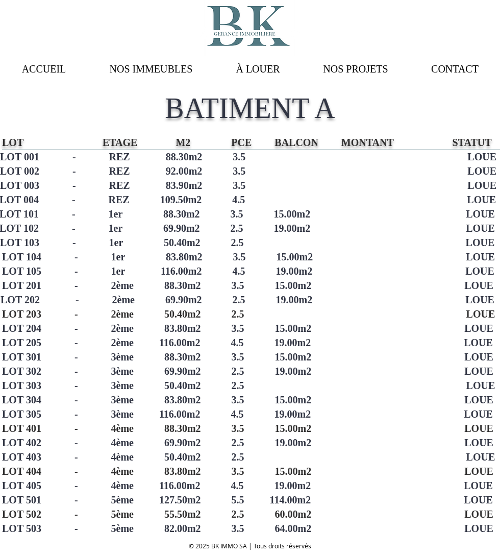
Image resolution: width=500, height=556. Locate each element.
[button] (258, 69)
